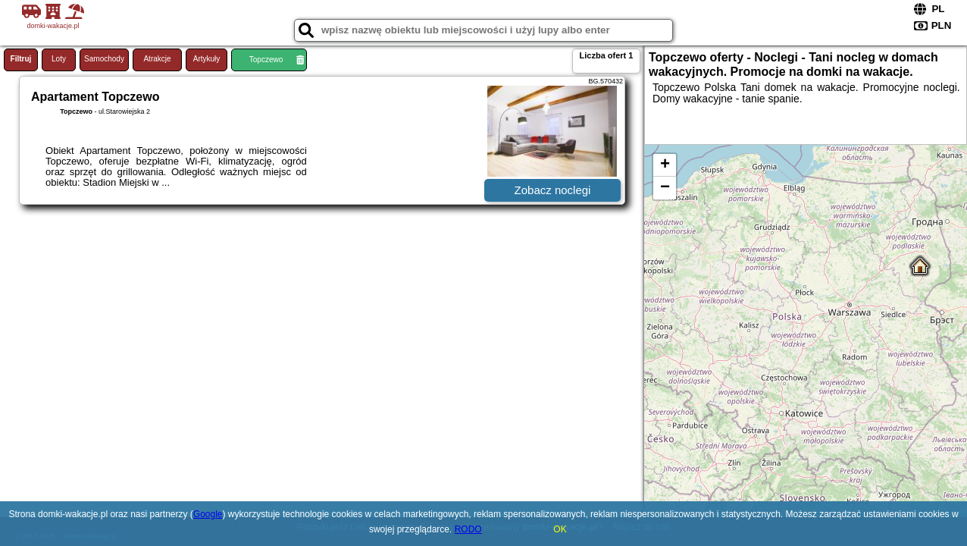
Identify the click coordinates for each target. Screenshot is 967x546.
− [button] (665, 188)
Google (208, 514)
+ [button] (665, 165)
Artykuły (207, 59)
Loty (59, 59)
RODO (468, 529)
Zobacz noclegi (553, 190)
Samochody (104, 59)
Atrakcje (157, 59)
